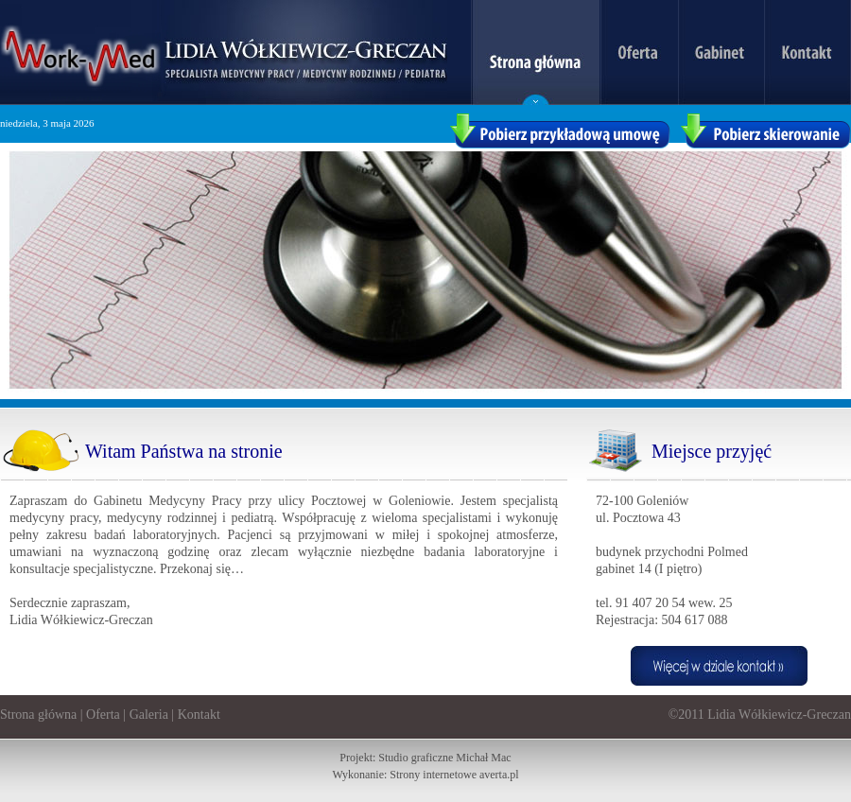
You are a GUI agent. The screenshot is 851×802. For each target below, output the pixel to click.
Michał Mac (483, 757)
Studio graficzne (415, 757)
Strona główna (38, 714)
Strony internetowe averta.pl (454, 774)
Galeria (149, 714)
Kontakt (199, 714)
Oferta (103, 714)
